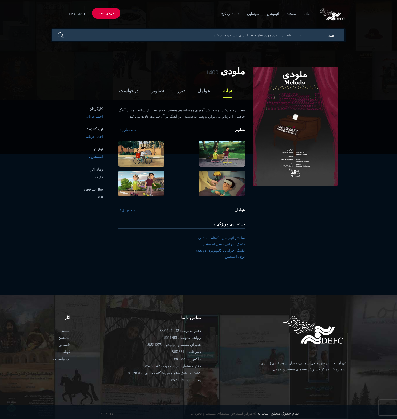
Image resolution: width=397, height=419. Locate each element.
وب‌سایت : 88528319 (185, 380)
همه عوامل (128, 210)
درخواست (106, 13)
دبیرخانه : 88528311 (186, 352)
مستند (291, 14)
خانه (307, 14)
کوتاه (66, 352)
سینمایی (253, 14)
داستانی (64, 345)
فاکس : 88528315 (187, 359)
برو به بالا (106, 413)
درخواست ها (60, 359)
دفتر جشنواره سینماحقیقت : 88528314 (172, 366)
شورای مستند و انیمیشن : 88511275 (174, 345)
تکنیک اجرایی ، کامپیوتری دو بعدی (220, 250)
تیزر (181, 90)
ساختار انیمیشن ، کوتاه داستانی (221, 238)
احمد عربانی (94, 116)
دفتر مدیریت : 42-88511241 (180, 331)
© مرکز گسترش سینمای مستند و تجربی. (224, 413)
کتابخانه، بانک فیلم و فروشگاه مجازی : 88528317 (164, 373)
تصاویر (157, 90)
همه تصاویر (128, 130)
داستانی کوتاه (229, 14)
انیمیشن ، (96, 157)
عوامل (203, 90)
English (77, 14)
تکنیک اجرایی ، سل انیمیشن (224, 244)
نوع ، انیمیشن (235, 257)
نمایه (227, 90)
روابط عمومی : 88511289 (182, 338)
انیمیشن (273, 14)
